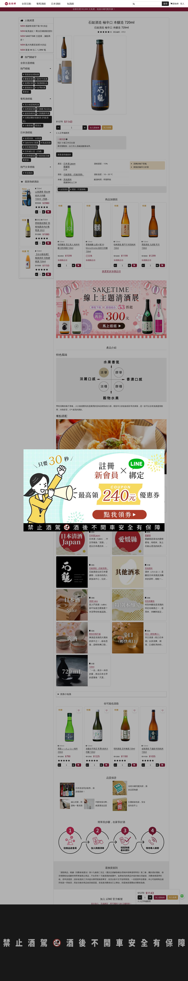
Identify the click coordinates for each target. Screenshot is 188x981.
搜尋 (165, 3)
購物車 (174, 3)
